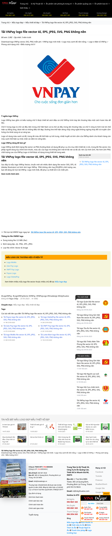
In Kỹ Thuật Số (37, 4)
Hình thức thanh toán (36, 497)
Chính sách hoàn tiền (36, 504)
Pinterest (98, 480)
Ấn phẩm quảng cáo (83, 4)
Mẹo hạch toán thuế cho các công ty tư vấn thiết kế (92, 439)
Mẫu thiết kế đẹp (33, 305)
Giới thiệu (24, 8)
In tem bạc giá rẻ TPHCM (8, 426)
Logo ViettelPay (13, 277)
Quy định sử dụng (35, 493)
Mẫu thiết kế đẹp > (33, 22)
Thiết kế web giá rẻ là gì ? (37, 426)
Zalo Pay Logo (12, 266)
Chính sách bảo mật (35, 501)
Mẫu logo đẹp (19, 305)
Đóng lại (106, 493)
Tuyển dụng (33, 514)
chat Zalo (100, 503)
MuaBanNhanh (101, 484)
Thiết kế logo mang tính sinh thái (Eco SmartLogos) (65, 427)
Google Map (100, 492)
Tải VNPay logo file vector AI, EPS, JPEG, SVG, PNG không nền (94, 163)
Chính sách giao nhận (36, 508)
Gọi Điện (91, 503)
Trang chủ (24, 4)
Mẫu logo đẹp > (18, 22)
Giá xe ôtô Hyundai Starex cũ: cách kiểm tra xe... (92, 427)
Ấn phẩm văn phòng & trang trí (59, 4)
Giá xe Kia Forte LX (36, 437)
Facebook (99, 472)
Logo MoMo (11, 262)
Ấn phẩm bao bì (101, 4)
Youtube (98, 476)
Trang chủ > (6, 22)
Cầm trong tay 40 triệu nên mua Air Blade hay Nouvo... (64, 439)
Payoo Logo (11, 273)
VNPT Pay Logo (13, 269)
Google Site (100, 488)
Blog (69, 518)
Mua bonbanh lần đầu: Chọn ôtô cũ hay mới (8, 439)
